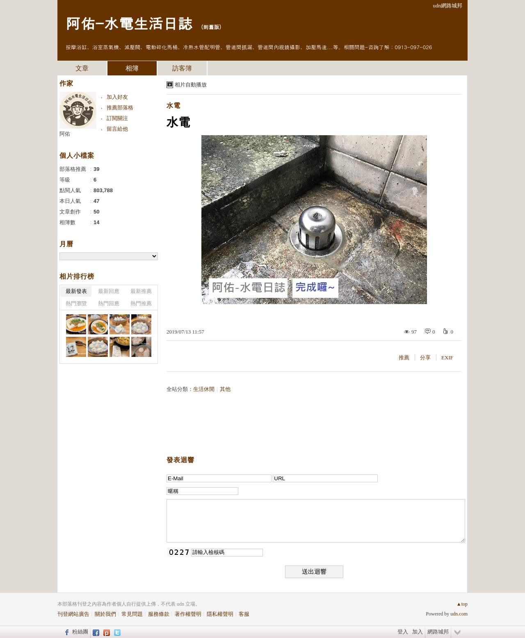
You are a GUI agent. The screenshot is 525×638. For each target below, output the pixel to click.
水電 (173, 105)
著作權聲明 (188, 614)
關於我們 (105, 614)
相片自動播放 (191, 85)
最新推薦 (141, 291)
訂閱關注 (117, 118)
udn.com (459, 614)
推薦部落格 (120, 107)
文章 (82, 68)
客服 (244, 614)
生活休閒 (204, 389)
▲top (462, 604)
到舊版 (211, 27)
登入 (402, 632)
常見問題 (132, 614)
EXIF (447, 357)
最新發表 (76, 291)
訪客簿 (182, 68)
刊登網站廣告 (73, 614)
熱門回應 (108, 303)
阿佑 (64, 134)
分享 (425, 357)
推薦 (404, 357)
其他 (225, 389)
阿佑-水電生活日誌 (129, 22)
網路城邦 (438, 632)
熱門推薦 (141, 303)
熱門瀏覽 (76, 303)
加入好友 (117, 97)
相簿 (132, 68)
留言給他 (117, 129)
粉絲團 (80, 632)
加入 (417, 632)
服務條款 (158, 614)
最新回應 (108, 291)
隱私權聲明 (220, 614)
